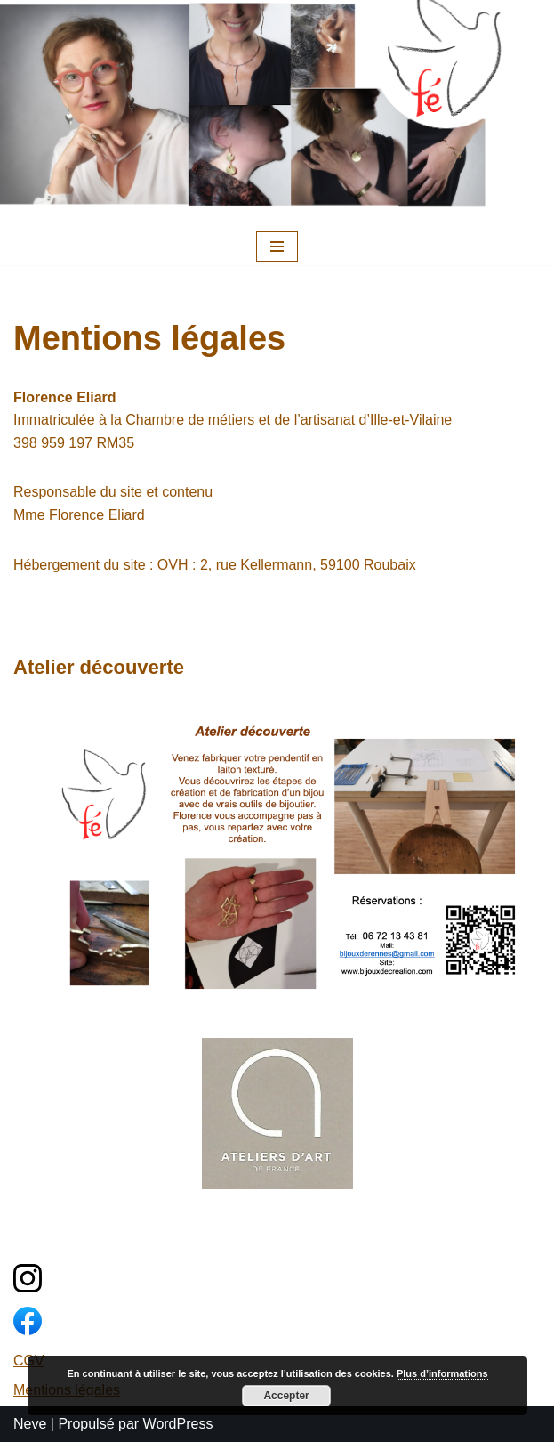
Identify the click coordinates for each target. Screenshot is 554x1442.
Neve (29, 1423)
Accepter (286, 1395)
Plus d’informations (442, 1373)
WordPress (178, 1423)
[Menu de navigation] (277, 246)
